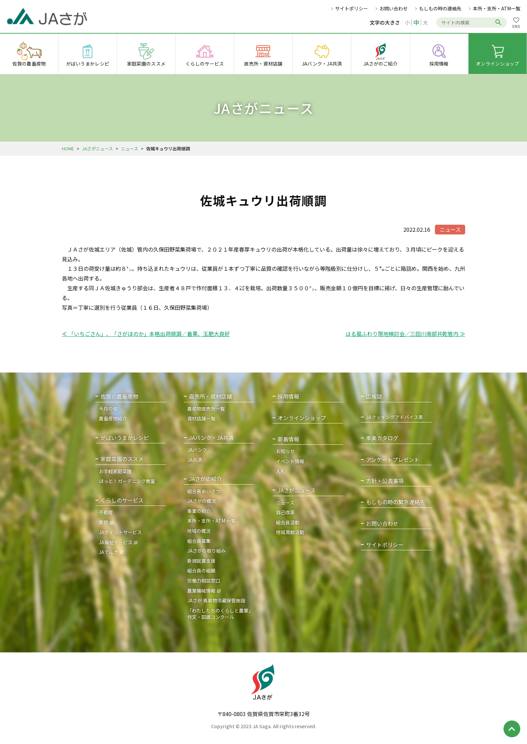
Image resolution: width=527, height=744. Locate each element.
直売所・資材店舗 (210, 396)
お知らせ (285, 451)
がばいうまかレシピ (124, 438)
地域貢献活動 (290, 532)
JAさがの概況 (201, 500)
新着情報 (288, 439)
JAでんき (108, 552)
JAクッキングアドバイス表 (394, 417)
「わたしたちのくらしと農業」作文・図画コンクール (220, 614)
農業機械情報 (201, 590)
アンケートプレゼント (392, 459)
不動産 (106, 512)
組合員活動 (287, 522)
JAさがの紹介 (205, 479)
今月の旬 (108, 408)
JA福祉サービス (115, 542)
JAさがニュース (97, 148)
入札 (280, 471)
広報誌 (374, 396)
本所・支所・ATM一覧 (496, 8)
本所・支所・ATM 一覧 (211, 520)
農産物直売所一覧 (206, 408)
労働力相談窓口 (203, 580)
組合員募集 (199, 540)
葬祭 (103, 522)
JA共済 (194, 459)
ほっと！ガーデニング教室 (127, 481)
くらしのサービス (122, 500)
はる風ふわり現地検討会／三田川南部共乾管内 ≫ (405, 334)
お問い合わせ (393, 8)
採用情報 (288, 396)
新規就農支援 (201, 560)
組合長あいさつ (203, 491)
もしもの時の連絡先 (440, 8)
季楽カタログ (382, 438)
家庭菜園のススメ (122, 459)
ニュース (129, 148)
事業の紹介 (199, 511)
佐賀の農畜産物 (119, 396)
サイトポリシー (351, 8)
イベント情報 (290, 461)
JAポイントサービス (120, 532)
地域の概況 (199, 530)
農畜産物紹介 (113, 418)
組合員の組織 (201, 570)
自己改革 (285, 512)
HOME (68, 148)
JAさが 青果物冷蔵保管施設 (216, 600)
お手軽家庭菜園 (115, 471)
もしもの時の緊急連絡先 (395, 502)
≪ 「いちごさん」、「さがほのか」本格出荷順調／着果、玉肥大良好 (146, 334)
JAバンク (197, 449)
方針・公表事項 (385, 481)
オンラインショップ (302, 418)
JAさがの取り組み (206, 550)
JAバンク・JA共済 (211, 438)
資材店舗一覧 (201, 418)
